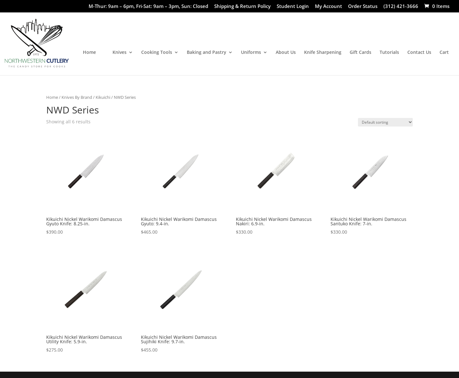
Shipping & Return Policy (242, 6)
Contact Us (419, 52)
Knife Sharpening (322, 52)
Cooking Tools (156, 52)
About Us (286, 52)
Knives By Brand (77, 97)
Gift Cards (360, 52)
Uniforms (251, 52)
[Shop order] (385, 122)
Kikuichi (103, 97)
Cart (444, 52)
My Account (328, 6)
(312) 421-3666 (400, 6)
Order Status (362, 6)
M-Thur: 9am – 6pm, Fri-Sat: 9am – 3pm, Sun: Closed (148, 6)
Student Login (293, 6)
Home (89, 52)
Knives (120, 52)
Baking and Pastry (206, 52)
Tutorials (389, 52)
